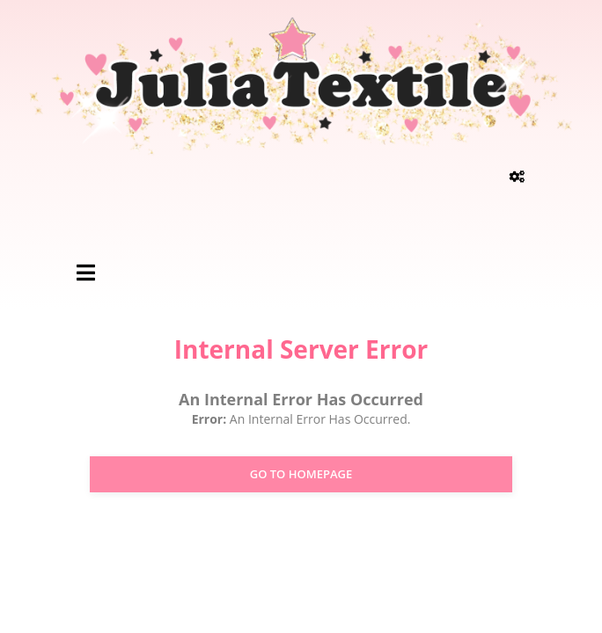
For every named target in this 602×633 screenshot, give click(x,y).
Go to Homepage (301, 474)
